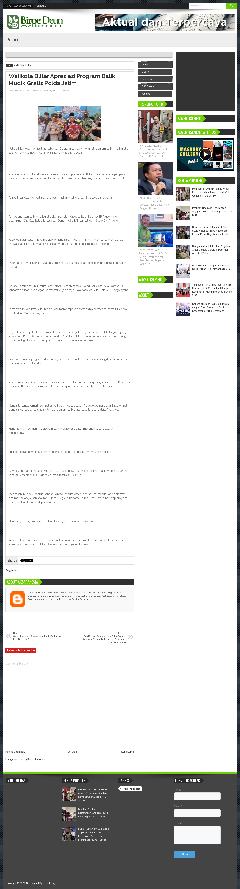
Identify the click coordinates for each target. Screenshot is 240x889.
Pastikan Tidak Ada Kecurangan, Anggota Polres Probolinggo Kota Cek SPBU (212, 211)
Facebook (147, 79)
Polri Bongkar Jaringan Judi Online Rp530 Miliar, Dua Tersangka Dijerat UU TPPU (213, 269)
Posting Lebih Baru (15, 752)
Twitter (145, 64)
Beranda (41, 5)
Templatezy (49, 883)
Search (232, 6)
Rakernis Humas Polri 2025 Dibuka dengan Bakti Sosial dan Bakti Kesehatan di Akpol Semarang (211, 307)
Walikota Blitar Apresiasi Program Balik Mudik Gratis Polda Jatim (62, 79)
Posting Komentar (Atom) (32, 759)
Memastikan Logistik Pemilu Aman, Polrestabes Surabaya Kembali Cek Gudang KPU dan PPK (211, 192)
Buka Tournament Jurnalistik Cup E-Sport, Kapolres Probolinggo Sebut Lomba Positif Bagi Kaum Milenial (211, 231)
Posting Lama (126, 752)
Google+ (146, 72)
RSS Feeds (148, 86)
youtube (146, 93)
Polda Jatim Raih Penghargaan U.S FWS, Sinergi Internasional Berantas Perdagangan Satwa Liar (153, 257)
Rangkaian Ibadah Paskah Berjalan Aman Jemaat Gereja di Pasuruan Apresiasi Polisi (211, 250)
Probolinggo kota (131, 788)
